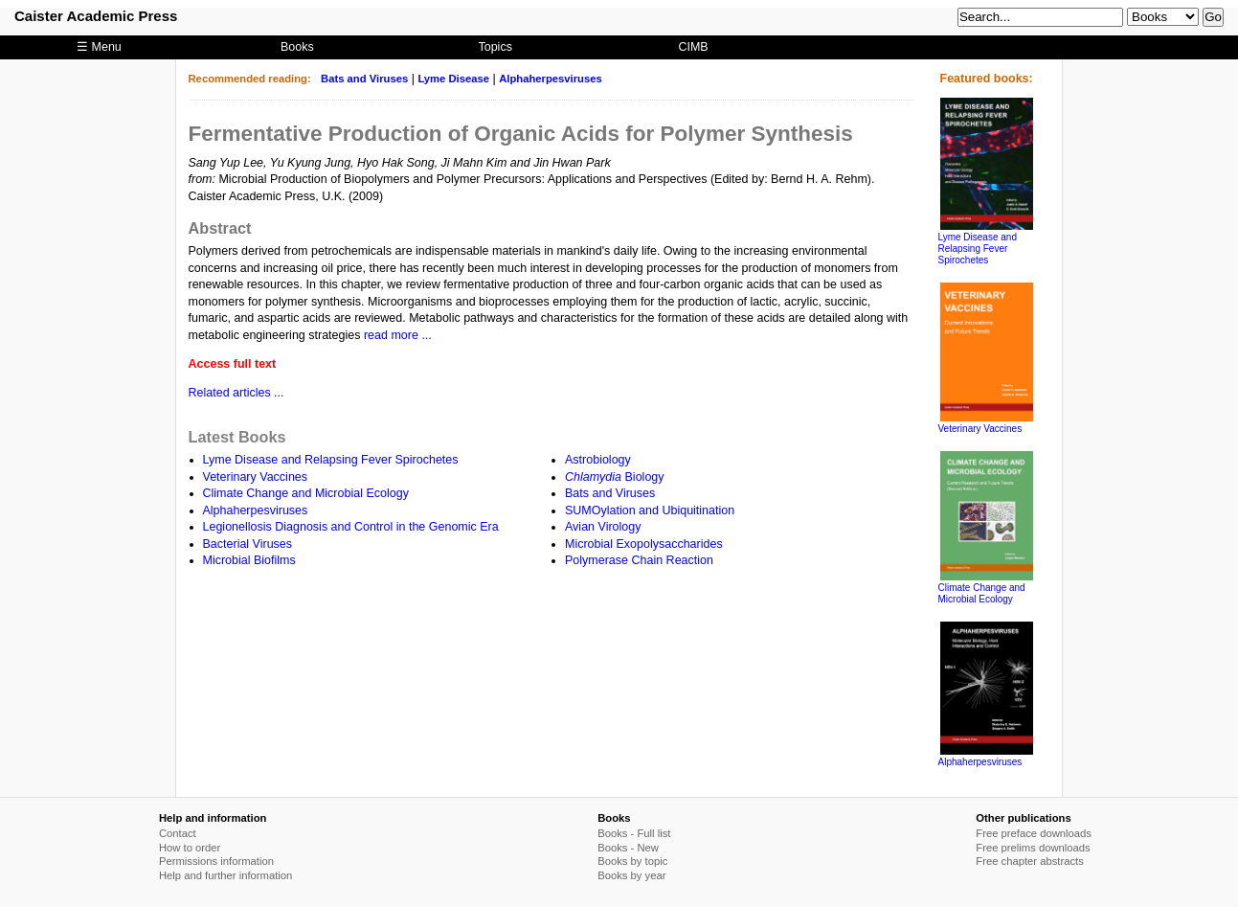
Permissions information (216, 861)
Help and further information (225, 875)
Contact (177, 833)
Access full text (233, 364)
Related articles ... (236, 392)
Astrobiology (598, 459)
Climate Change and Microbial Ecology (306, 493)
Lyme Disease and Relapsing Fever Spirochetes (331, 459)
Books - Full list (633, 833)
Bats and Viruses (364, 78)
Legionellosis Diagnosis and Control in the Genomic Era (351, 526)
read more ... (398, 335)
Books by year (631, 875)
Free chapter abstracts (1030, 861)
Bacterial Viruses (248, 544)
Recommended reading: (250, 78)
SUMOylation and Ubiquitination (649, 510)
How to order (189, 847)
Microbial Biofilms (249, 560)
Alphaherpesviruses (550, 78)
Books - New (628, 847)
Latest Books (237, 436)
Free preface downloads (1034, 833)
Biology (614, 477)
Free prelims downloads (1033, 847)
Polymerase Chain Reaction (639, 560)
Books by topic (632, 861)
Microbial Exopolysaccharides (644, 544)
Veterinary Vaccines (255, 477)
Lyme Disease (453, 78)
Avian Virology (603, 526)
